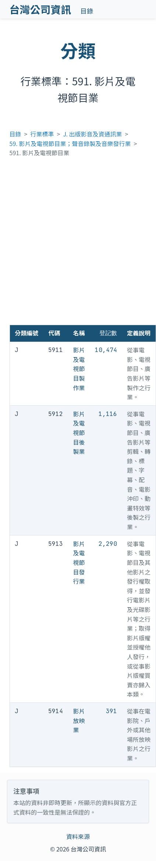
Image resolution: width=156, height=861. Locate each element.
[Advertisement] (77, 244)
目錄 (86, 10)
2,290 (108, 544)
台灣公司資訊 (40, 9)
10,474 (106, 350)
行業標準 (42, 133)
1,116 (108, 414)
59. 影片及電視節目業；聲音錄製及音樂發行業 (70, 143)
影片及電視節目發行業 (79, 562)
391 (111, 711)
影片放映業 (79, 720)
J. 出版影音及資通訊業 (92, 133)
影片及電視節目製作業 (79, 368)
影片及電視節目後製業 (79, 432)
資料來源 (78, 836)
